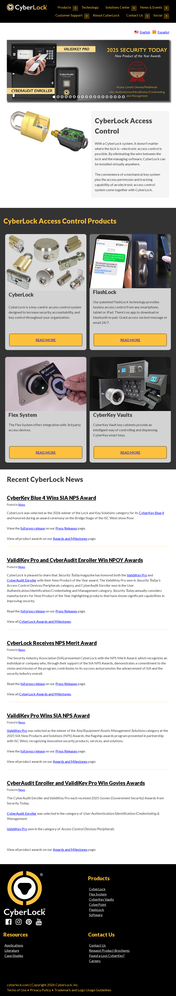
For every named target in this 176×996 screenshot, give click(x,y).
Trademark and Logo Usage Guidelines (82, 990)
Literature (12, 950)
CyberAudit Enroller (22, 580)
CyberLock (97, 889)
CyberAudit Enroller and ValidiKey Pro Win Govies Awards (76, 783)
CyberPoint (97, 904)
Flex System (98, 894)
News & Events (151, 7)
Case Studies (14, 955)
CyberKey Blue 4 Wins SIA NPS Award (51, 498)
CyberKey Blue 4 (151, 513)
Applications (14, 945)
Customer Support (69, 15)
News (21, 504)
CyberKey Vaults (101, 899)
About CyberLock (106, 15)
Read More (46, 340)
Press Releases (66, 528)
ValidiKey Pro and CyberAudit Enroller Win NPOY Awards (75, 560)
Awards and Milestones (70, 538)
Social (157, 15)
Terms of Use (16, 990)
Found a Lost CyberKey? (107, 955)
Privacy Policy (40, 990)
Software (96, 915)
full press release (32, 528)
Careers (95, 961)
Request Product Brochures (109, 950)
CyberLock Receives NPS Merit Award (52, 643)
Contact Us (134, 15)
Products (64, 7)
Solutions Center (118, 7)
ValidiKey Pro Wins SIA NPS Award (48, 715)
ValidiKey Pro (137, 575)
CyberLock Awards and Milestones (45, 621)
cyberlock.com (18, 985)
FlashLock (96, 910)
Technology (90, 7)
